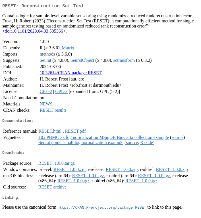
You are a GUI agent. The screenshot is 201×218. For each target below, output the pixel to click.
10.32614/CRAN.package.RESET (70, 73)
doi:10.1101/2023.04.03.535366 (34, 32)
